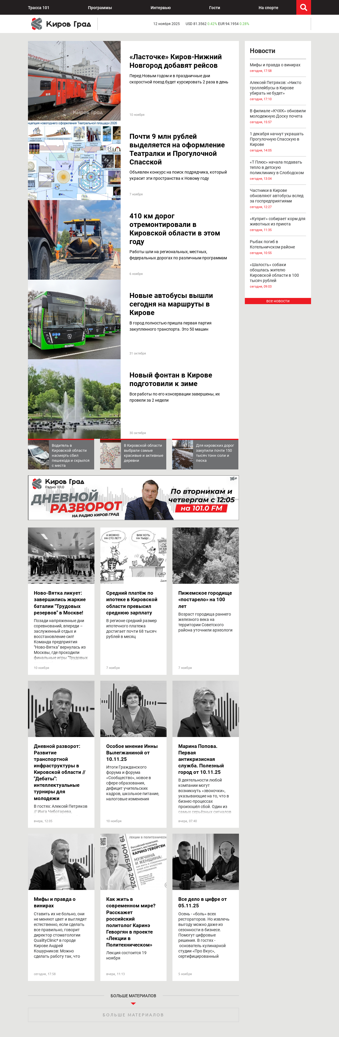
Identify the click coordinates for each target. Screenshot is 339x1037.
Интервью (161, 7)
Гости (214, 7)
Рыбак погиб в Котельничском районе (278, 247)
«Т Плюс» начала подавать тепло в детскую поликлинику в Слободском (278, 171)
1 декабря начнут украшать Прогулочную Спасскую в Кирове (278, 142)
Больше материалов (133, 1015)
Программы (100, 7)
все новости (278, 301)
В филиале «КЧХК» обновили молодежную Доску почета (278, 116)
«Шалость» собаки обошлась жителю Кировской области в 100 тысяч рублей (278, 275)
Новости (262, 51)
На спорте (268, 7)
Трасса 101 (38, 7)
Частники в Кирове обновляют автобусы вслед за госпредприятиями (278, 199)
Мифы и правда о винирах (278, 68)
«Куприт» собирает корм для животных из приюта (278, 224)
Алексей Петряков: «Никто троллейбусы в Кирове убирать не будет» (278, 91)
